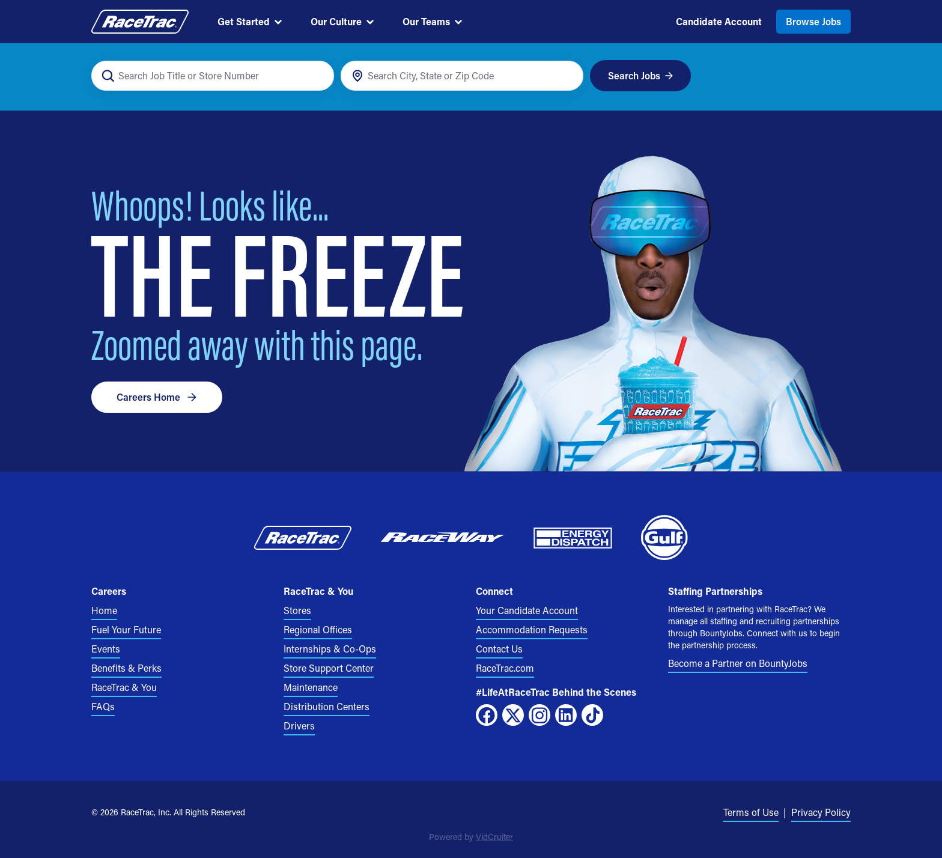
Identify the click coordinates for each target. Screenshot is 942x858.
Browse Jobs (813, 21)
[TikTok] (592, 715)
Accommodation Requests (532, 629)
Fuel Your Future (126, 629)
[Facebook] (486, 715)
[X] (513, 715)
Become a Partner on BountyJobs (737, 663)
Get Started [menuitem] (249, 21)
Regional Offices (318, 629)
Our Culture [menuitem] (342, 21)
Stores (297, 610)
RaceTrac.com (505, 668)
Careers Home (157, 397)
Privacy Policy (821, 812)
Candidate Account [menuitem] (719, 21)
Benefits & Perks (126, 668)
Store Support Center (329, 668)
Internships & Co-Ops (330, 648)
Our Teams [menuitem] (432, 21)
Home (104, 610)
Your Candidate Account (527, 610)
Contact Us (499, 648)
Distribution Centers (326, 706)
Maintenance (311, 687)
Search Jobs (640, 75)
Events (105, 648)
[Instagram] (539, 715)
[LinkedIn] (566, 715)
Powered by (471, 836)
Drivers (299, 725)
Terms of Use (751, 812)
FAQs (103, 706)
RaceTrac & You (124, 687)
